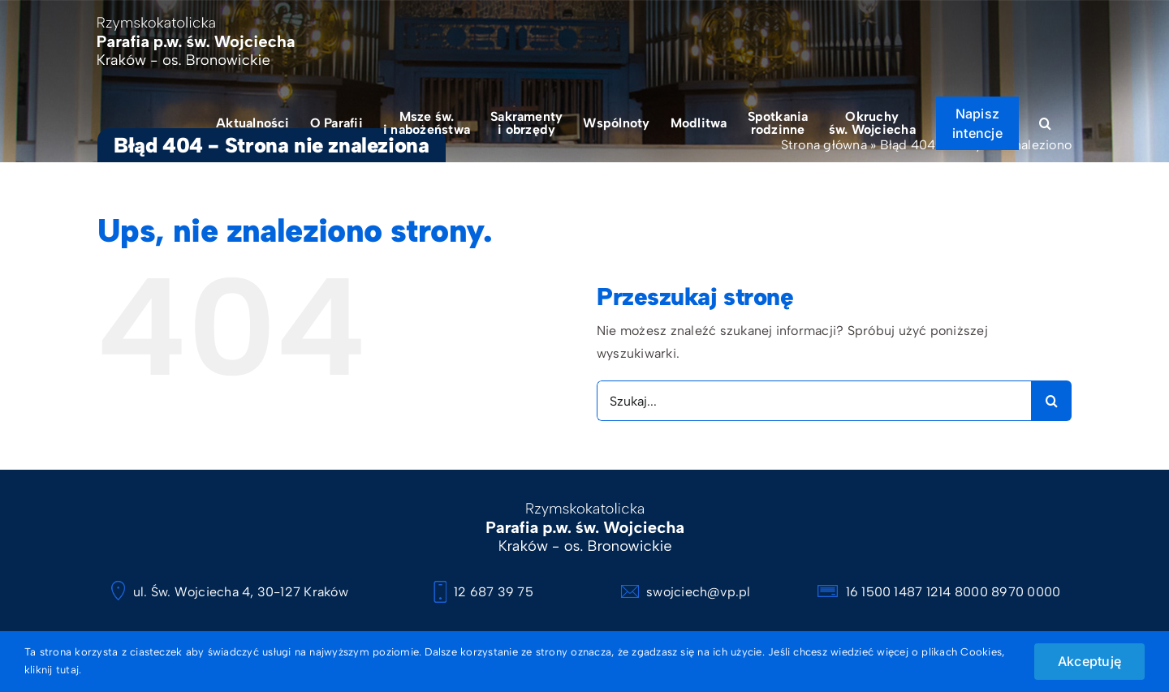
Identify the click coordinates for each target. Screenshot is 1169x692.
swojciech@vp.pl (686, 592)
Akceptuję (1089, 661)
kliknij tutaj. (52, 670)
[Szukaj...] (814, 400)
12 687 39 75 (483, 592)
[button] (1045, 123)
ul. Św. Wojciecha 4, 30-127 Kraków (229, 592)
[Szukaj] (1051, 400)
